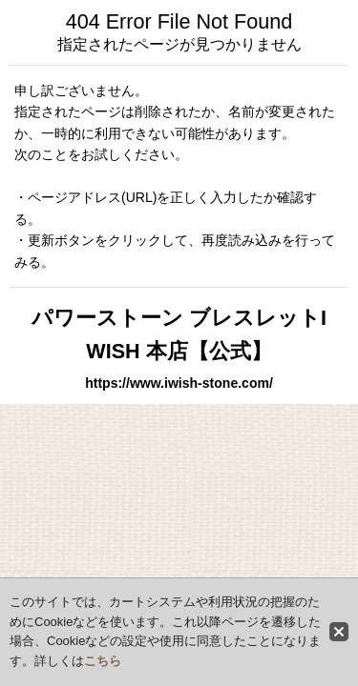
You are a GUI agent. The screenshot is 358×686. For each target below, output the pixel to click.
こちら (102, 661)
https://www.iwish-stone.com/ (179, 383)
